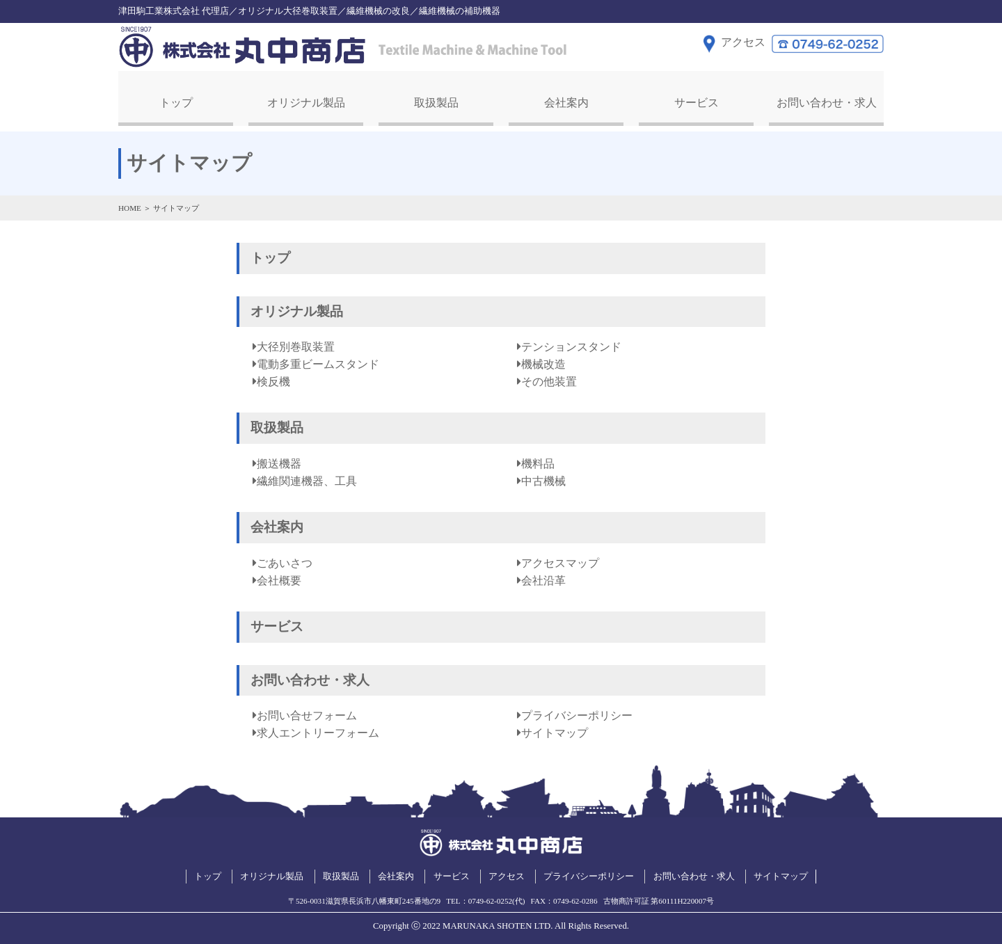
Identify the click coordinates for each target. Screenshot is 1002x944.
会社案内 (566, 101)
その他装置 (549, 380)
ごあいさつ (284, 562)
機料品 (538, 462)
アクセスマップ (560, 562)
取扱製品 (436, 101)
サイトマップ (554, 731)
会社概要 (279, 579)
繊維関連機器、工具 (307, 480)
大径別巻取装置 (296, 345)
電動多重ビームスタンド (318, 363)
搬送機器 (279, 462)
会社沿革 (543, 579)
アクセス (506, 874)
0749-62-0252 (490, 899)
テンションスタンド (571, 345)
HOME (129, 206)
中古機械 (543, 480)
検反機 (273, 380)
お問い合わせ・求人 (827, 101)
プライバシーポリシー (577, 714)
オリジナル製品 (306, 101)
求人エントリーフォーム (318, 731)
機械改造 (543, 363)
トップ (176, 101)
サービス (696, 101)
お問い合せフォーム (307, 714)
